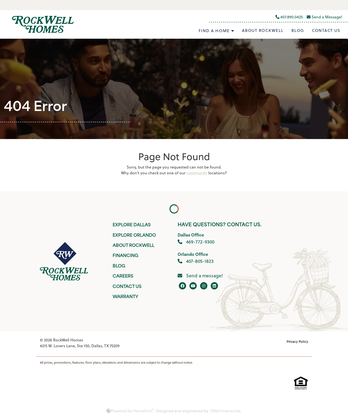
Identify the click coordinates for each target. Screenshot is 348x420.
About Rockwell (263, 31)
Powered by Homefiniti (130, 410)
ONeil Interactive (225, 410)
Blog (297, 31)
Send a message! (200, 275)
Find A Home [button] (215, 31)
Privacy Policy (297, 341)
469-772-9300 (196, 241)
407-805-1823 (196, 261)
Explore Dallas (132, 225)
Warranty (125, 297)
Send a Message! (324, 17)
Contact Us (326, 31)
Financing (125, 256)
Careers (123, 276)
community (197, 173)
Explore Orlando (134, 236)
